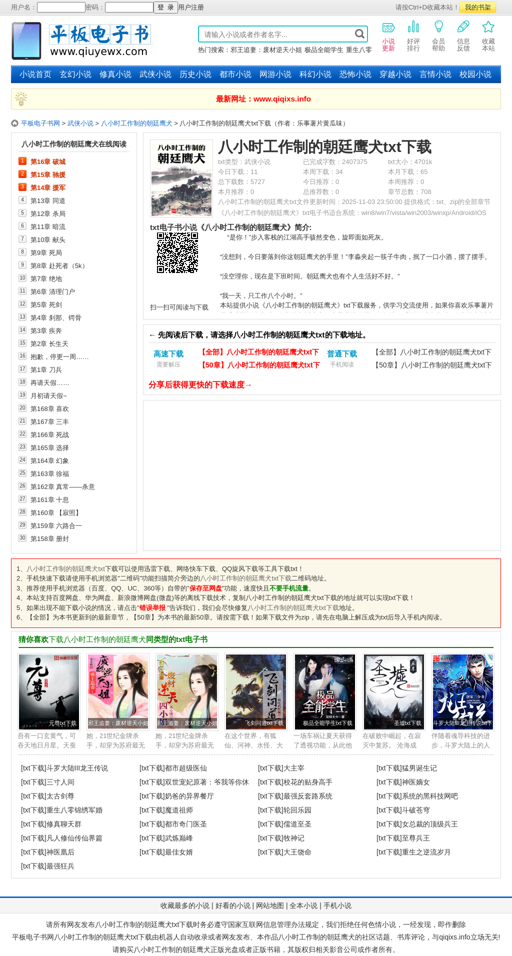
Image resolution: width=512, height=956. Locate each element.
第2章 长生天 (49, 343)
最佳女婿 (179, 852)
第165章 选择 (49, 447)
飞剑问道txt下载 (264, 723)
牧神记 (294, 838)
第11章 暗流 (48, 226)
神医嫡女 (416, 782)
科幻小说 (316, 74)
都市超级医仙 (186, 768)
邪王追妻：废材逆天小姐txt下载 (126, 723)
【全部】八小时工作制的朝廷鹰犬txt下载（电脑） (258, 353)
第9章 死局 (46, 252)
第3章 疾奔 (46, 330)
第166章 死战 (49, 434)
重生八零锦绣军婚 (74, 810)
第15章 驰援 (48, 174)
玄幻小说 (76, 74)
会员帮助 (438, 35)
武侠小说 (156, 74)
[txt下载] (33, 768)
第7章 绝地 (46, 278)
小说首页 (36, 74)
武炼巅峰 (179, 838)
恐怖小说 (356, 74)
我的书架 (478, 7)
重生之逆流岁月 (426, 852)
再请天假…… (50, 382)
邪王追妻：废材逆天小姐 (266, 50)
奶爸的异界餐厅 (189, 796)
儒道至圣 (298, 824)
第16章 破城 (48, 161)
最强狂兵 (60, 866)
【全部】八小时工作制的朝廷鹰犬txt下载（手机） (432, 353)
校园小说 (476, 74)
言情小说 (436, 74)
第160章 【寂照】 (56, 512)
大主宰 (294, 768)
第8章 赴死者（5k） (59, 265)
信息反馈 (464, 35)
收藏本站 (488, 35)
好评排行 (414, 35)
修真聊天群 (64, 824)
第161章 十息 (49, 499)
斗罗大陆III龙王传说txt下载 (465, 723)
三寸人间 (60, 782)
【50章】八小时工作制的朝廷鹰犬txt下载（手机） (432, 366)
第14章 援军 (48, 187)
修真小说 (116, 74)
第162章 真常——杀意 (62, 486)
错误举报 (153, 608)
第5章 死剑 (46, 304)
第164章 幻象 (49, 460)
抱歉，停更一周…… (59, 356)
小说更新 (388, 35)
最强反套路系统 (308, 796)
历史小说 (196, 74)
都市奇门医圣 (186, 824)
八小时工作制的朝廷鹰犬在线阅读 (74, 144)
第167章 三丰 (49, 421)
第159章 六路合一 (56, 525)
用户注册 (191, 7)
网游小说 (276, 74)
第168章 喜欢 (49, 408)
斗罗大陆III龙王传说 (77, 768)
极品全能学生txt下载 (327, 723)
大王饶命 (298, 852)
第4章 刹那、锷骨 (56, 317)
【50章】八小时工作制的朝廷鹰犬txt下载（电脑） (259, 366)
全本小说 (304, 906)
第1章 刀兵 (46, 369)
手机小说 (338, 906)
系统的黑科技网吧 (430, 796)
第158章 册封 (49, 538)
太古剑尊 (60, 796)
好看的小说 (233, 906)
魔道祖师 (179, 810)
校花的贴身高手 (308, 782)
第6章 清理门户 (52, 291)
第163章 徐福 (49, 473)
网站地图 (270, 906)
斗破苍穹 (416, 810)
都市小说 (236, 74)
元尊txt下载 (62, 723)
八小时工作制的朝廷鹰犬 (136, 123)
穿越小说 (396, 74)
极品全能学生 (324, 50)
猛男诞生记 (419, 768)
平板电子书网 (40, 123)
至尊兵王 (416, 838)
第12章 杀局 (48, 213)
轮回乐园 (298, 810)
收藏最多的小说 (185, 906)
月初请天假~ (48, 395)
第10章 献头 (48, 239)
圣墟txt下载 (408, 723)
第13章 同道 (48, 200)
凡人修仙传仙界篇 (74, 838)
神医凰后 (60, 852)
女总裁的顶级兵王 (430, 824)
